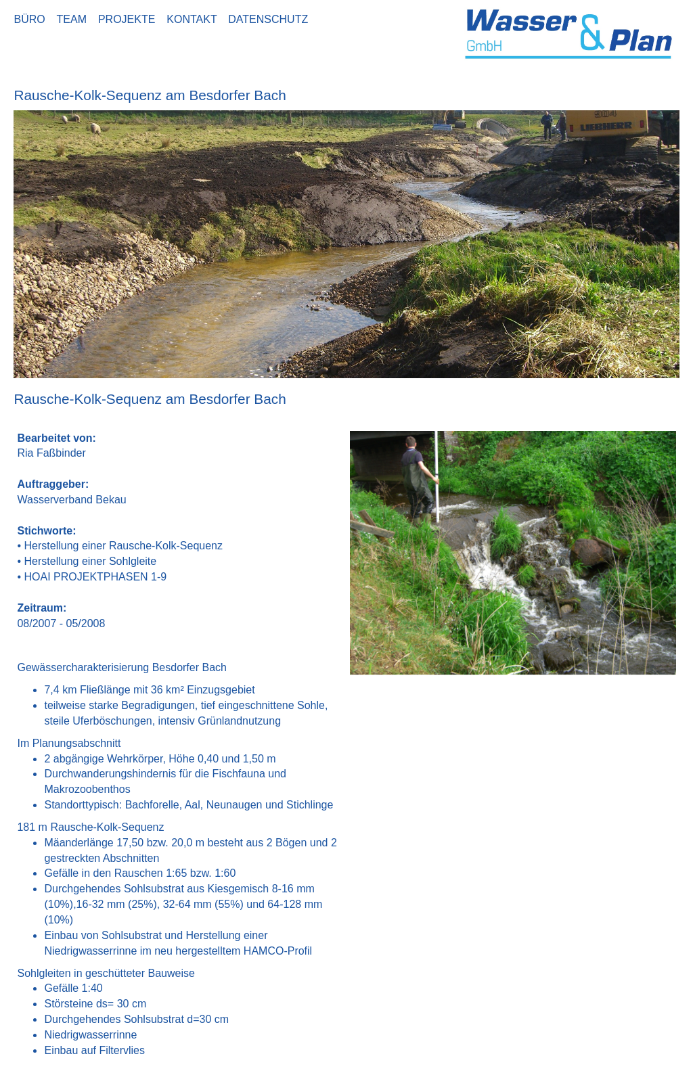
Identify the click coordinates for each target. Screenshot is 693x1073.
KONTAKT (194, 19)
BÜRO (32, 19)
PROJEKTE (129, 19)
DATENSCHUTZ (268, 19)
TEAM (75, 19)
